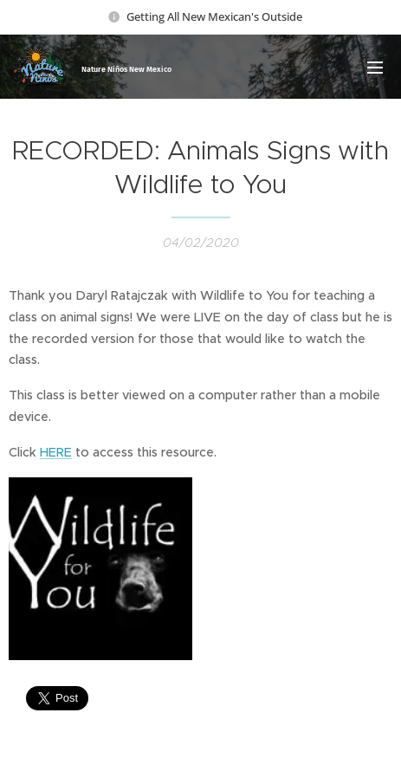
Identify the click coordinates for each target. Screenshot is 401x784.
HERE (56, 452)
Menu (375, 67)
